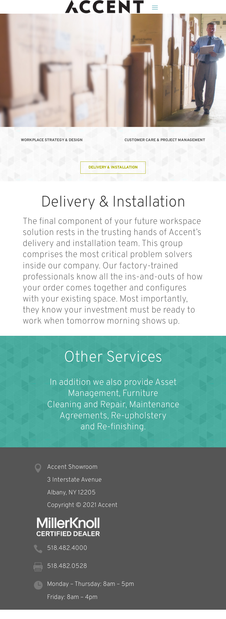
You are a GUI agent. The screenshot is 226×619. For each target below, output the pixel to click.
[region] (113, 70)
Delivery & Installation (113, 167)
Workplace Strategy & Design (52, 140)
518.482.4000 (67, 548)
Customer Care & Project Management (164, 140)
